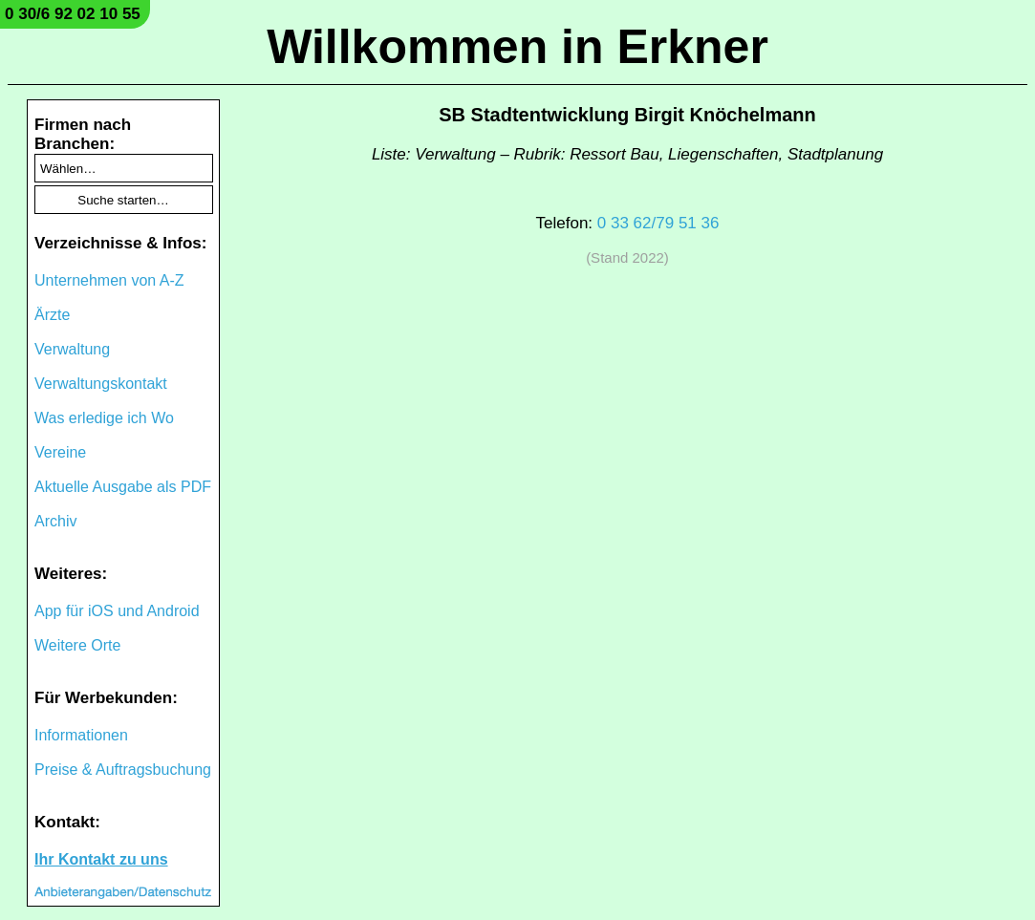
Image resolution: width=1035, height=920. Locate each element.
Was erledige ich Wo (104, 418)
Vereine (60, 452)
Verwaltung (72, 349)
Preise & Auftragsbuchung (122, 769)
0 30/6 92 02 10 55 (72, 14)
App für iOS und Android (117, 611)
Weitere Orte (77, 645)
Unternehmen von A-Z (109, 280)
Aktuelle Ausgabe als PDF (122, 487)
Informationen (81, 735)
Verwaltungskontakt (100, 383)
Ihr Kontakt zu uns (101, 859)
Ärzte (52, 315)
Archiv (55, 521)
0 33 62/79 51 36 (658, 223)
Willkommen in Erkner (517, 47)
